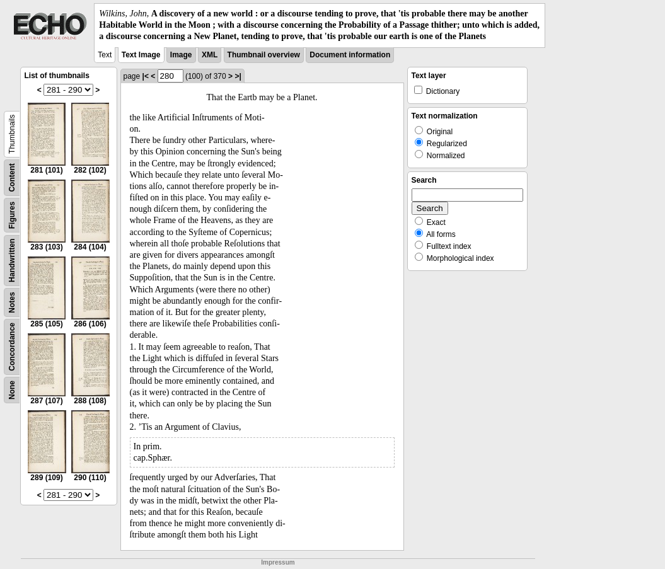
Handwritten (12, 260)
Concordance (12, 347)
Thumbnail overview (264, 54)
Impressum (277, 562)
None (12, 390)
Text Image (141, 54)
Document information (349, 54)
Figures (12, 214)
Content (12, 177)
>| (237, 76)
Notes (12, 302)
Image (181, 54)
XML (209, 54)
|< (145, 76)
